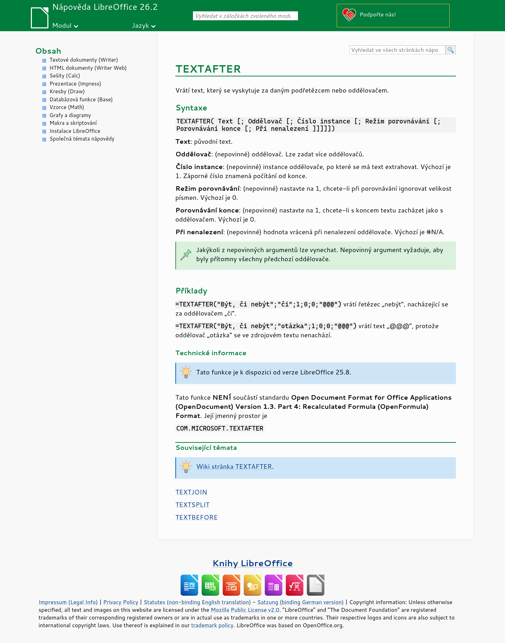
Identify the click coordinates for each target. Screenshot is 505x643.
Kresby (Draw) (67, 91)
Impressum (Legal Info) (68, 602)
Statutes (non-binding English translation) (197, 602)
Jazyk (140, 25)
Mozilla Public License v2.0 (245, 610)
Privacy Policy (120, 602)
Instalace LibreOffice (74, 131)
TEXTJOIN (191, 491)
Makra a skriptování (73, 123)
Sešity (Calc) (64, 75)
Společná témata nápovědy (81, 138)
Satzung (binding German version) (300, 602)
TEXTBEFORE (196, 517)
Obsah (48, 50)
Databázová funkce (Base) (81, 99)
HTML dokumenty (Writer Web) (88, 68)
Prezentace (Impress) (75, 83)
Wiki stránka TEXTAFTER (234, 466)
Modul (62, 25)
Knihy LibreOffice (252, 563)
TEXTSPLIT (192, 504)
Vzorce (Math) (66, 107)
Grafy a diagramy (70, 115)
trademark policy (212, 625)
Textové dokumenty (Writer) (83, 59)
